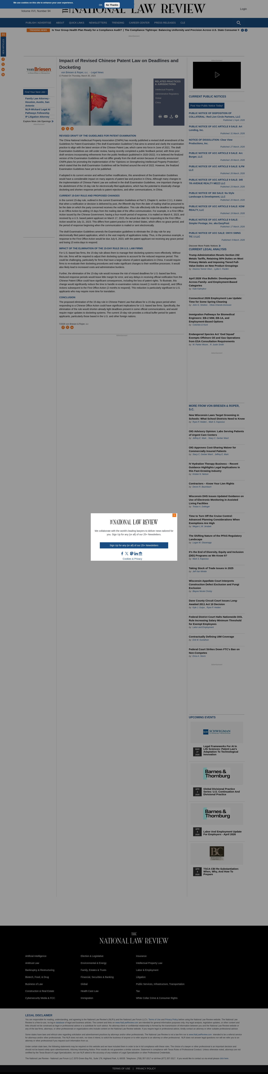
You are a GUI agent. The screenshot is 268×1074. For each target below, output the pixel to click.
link (136, 553)
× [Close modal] (174, 515)
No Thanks (112, 5)
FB (122, 553)
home (140, 553)
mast (131, 553)
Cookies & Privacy (132, 558)
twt (127, 553)
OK (100, 5)
